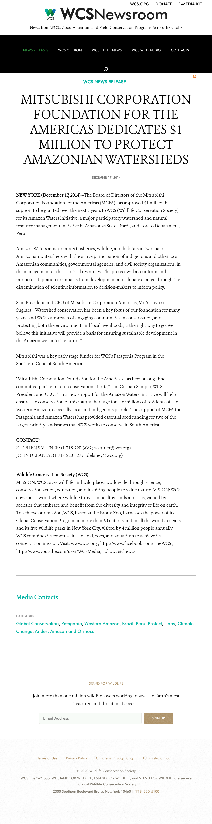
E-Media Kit (190, 4)
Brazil (127, 623)
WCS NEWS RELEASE (104, 81)
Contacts (174, 53)
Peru (140, 623)
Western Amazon (102, 623)
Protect (155, 623)
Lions (169, 623)
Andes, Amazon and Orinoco (65, 631)
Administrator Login (157, 758)
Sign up (158, 718)
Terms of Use (47, 758)
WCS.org (139, 4)
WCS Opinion (69, 53)
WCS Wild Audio (142, 53)
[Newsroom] (106, 15)
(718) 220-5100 (147, 791)
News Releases (35, 53)
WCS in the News (104, 53)
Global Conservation (37, 623)
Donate (163, 4)
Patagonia (71, 623)
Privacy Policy (76, 758)
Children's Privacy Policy (115, 758)
